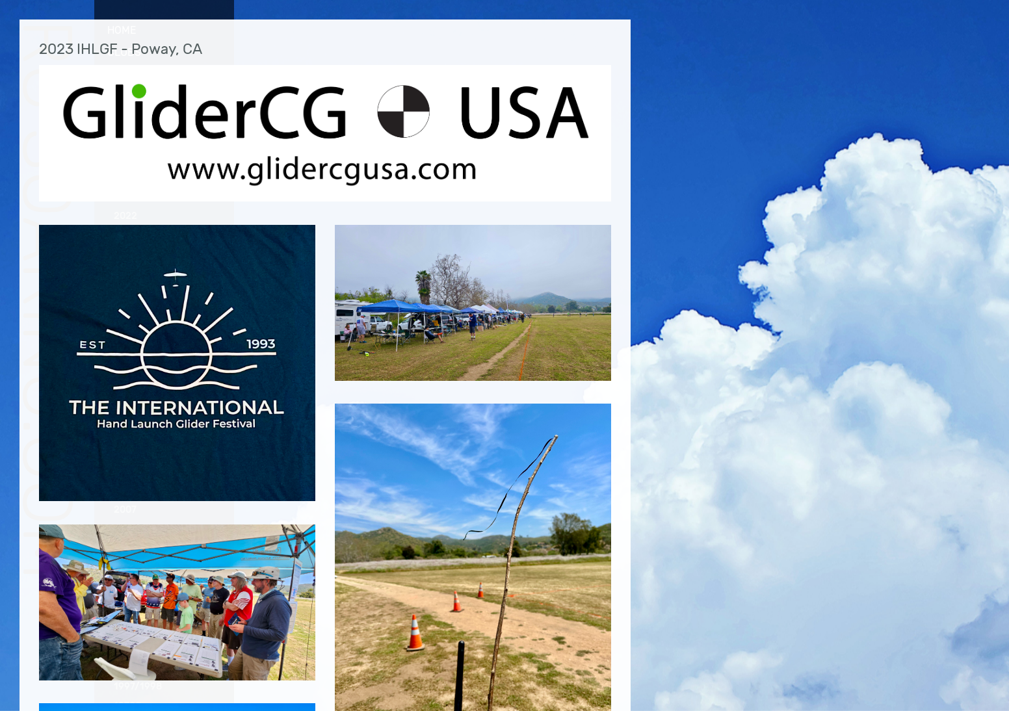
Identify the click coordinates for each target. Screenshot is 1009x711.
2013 (125, 392)
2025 (125, 95)
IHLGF (132, 191)
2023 (125, 134)
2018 (125, 294)
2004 (125, 569)
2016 (125, 333)
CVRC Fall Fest (154, 172)
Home (121, 30)
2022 (125, 216)
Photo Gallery (148, 75)
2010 (125, 451)
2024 (125, 115)
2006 (125, 530)
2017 (124, 314)
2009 (125, 470)
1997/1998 (138, 686)
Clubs (124, 52)
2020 (125, 255)
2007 (125, 509)
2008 (125, 490)
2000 (125, 647)
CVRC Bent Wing (155, 154)
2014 (125, 372)
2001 (125, 627)
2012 (125, 412)
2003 (125, 588)
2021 (125, 235)
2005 (125, 549)
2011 (124, 431)
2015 (125, 353)
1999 (125, 667)
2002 (125, 608)
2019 (125, 274)
